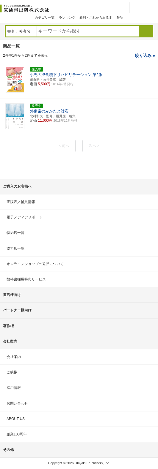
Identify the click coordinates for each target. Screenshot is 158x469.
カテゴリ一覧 (44, 17)
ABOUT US (16, 419)
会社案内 (14, 357)
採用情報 (14, 388)
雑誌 (120, 17)
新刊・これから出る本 (95, 17)
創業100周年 (17, 434)
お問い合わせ (17, 403)
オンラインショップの (35, 264)
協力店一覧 (15, 248)
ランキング (67, 17)
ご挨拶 (12, 372)
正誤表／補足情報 (21, 202)
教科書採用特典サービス (26, 279)
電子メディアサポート (24, 217)
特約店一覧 (15, 233)
